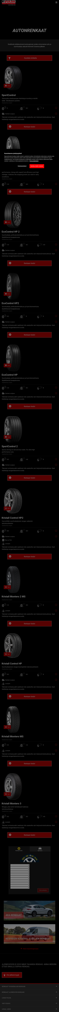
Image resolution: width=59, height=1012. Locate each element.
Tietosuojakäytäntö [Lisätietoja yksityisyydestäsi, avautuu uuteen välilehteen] (33, 161)
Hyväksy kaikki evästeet (37, 166)
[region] (29, 160)
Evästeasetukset (22, 166)
